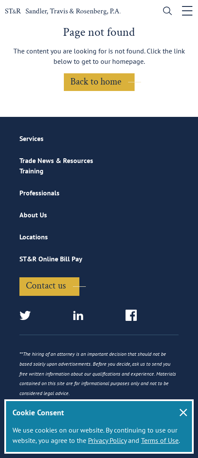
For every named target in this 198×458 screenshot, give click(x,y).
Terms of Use (160, 440)
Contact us (46, 285)
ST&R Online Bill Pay (50, 258)
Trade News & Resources (56, 160)
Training (31, 170)
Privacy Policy (107, 440)
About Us (33, 214)
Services (31, 138)
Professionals (39, 192)
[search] (165, 11)
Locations (33, 236)
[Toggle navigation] (187, 11)
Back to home (95, 81)
